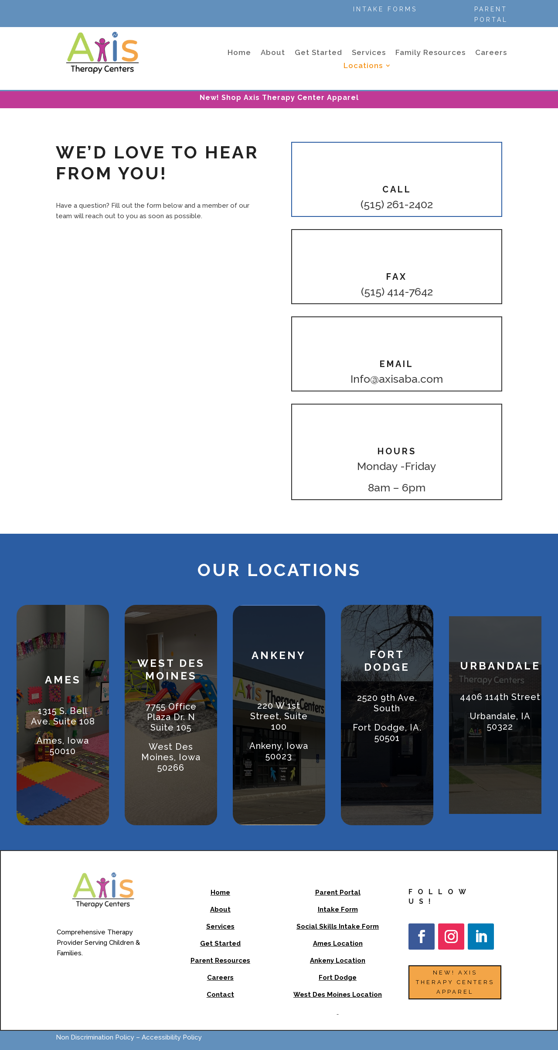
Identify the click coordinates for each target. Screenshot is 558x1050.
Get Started (318, 53)
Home (239, 53)
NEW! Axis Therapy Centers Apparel (455, 982)
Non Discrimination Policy (96, 1037)
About (273, 53)
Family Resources (430, 53)
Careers (491, 53)
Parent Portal (491, 14)
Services (369, 53)
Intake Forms (385, 9)
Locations (363, 66)
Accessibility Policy (172, 1037)
